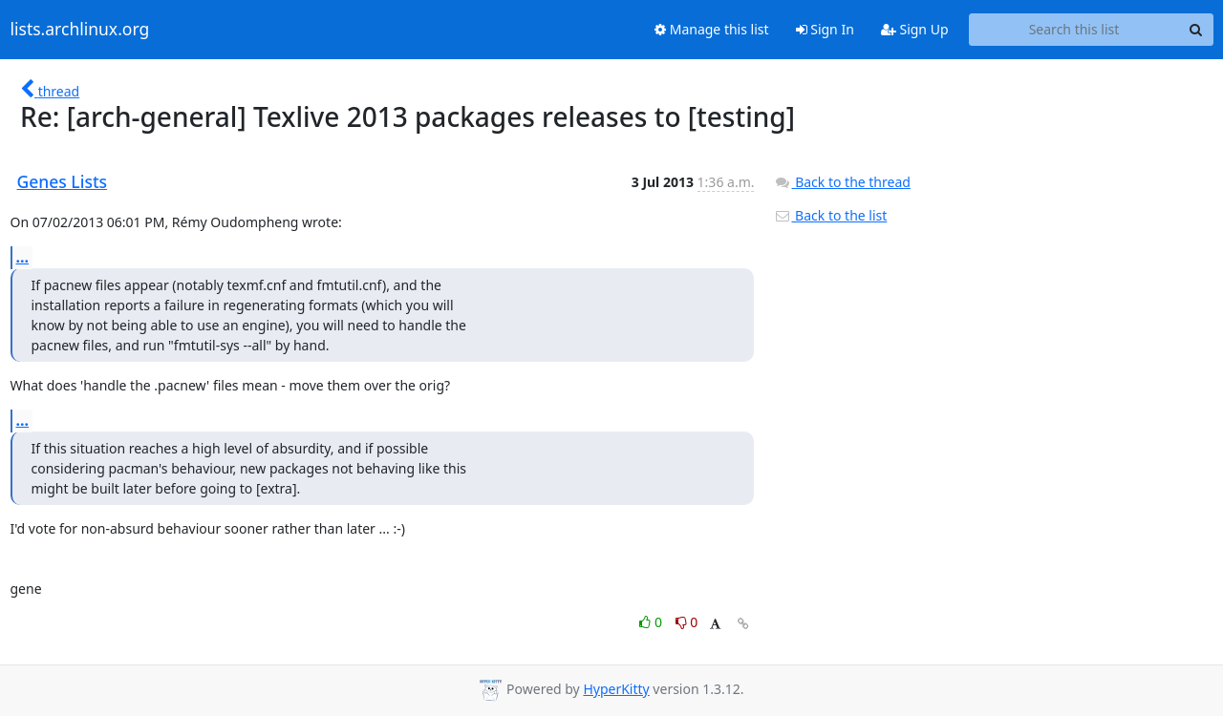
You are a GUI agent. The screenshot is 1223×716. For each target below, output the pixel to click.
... (23, 256)
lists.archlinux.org (80, 29)
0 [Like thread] (652, 622)
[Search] (1196, 29)
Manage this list (711, 29)
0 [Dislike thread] (687, 622)
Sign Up (915, 29)
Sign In (825, 29)
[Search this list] (1074, 29)
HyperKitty (616, 689)
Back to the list (830, 215)
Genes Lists (62, 181)
